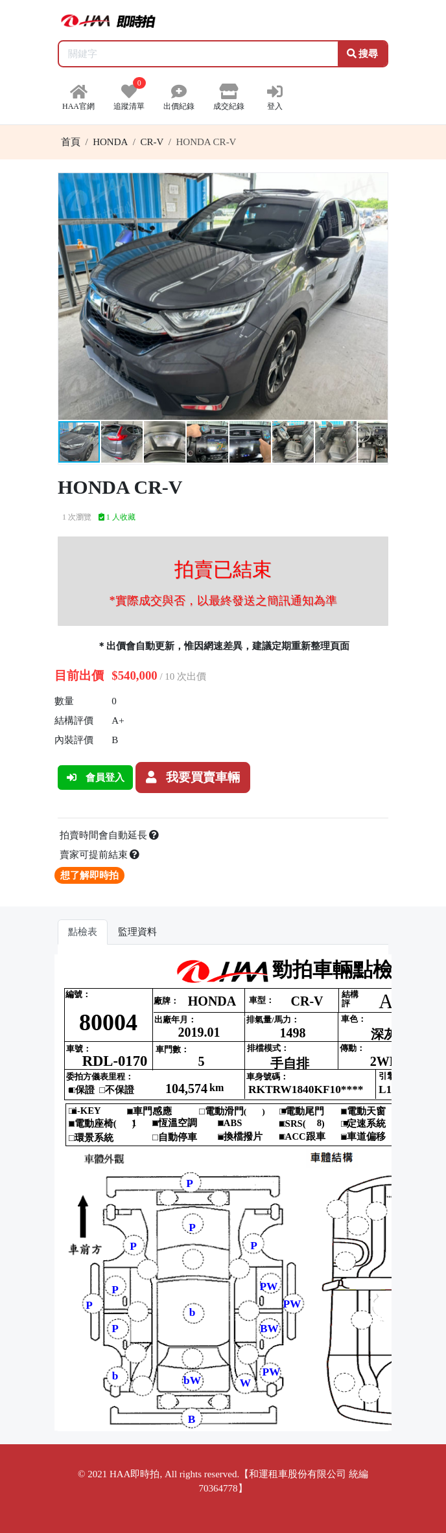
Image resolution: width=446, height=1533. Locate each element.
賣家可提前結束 (100, 854)
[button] (376, 184)
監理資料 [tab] (137, 932)
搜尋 (363, 54)
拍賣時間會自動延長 (109, 835)
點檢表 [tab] (82, 932)
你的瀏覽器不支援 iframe (223, 1192)
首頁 (70, 142)
